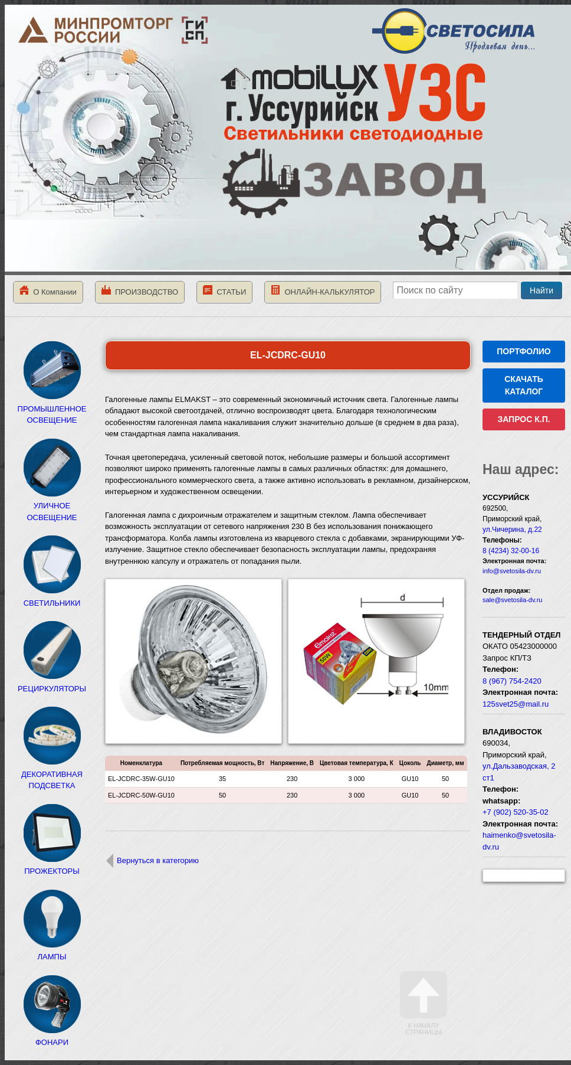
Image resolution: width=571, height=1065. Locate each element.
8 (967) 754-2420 (512, 681)
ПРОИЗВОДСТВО (139, 290)
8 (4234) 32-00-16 (511, 551)
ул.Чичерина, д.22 (512, 529)
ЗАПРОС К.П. (523, 419)
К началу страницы (423, 1003)
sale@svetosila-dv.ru (512, 599)
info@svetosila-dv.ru (512, 570)
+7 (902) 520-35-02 (516, 812)
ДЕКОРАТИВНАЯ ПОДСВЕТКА (52, 774)
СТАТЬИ (224, 290)
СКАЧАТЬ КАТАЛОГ (523, 385)
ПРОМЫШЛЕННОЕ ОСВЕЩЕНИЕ (52, 408)
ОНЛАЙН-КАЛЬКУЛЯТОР (323, 290)
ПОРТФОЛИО (523, 351)
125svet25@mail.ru (516, 704)
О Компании (48, 290)
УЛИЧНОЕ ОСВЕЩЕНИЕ (51, 506)
